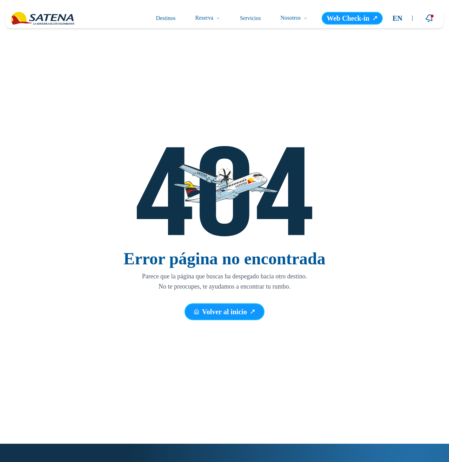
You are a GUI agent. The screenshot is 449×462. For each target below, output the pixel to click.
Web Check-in (352, 18)
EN (397, 18)
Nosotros (294, 18)
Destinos (165, 18)
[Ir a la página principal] (42, 18)
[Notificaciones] (429, 18)
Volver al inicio (224, 312)
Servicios (250, 18)
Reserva (207, 18)
